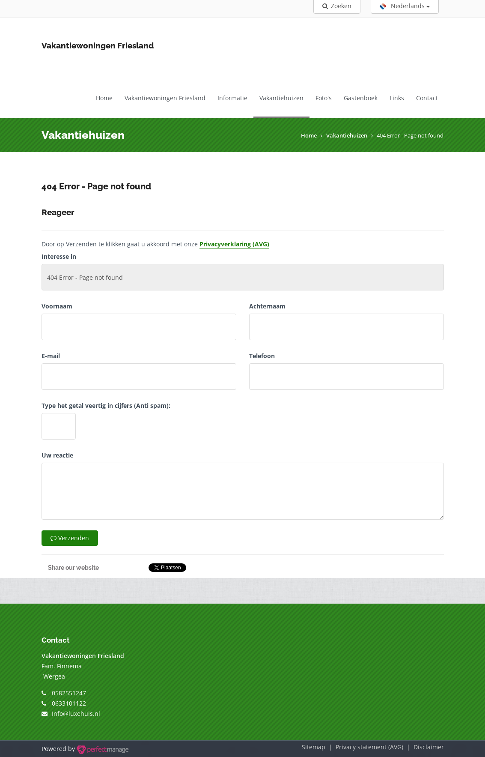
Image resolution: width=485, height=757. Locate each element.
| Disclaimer (423, 747)
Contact (427, 98)
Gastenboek (361, 98)
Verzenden (70, 538)
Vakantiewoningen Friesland (165, 98)
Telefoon (262, 356)
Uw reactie (57, 455)
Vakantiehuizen (281, 98)
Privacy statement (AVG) (369, 747)
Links (397, 98)
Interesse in (59, 256)
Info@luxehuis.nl (76, 713)
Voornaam (57, 306)
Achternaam (267, 306)
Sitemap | (319, 747)
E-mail (51, 356)
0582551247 (69, 693)
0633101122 (69, 703)
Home (104, 98)
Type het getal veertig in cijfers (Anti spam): (106, 405)
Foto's (323, 98)
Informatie (232, 98)
